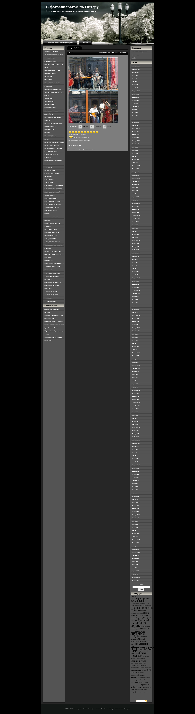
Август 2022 (135, 72)
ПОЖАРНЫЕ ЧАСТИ (51, 229)
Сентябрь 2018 (136, 218)
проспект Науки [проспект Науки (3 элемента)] (135, 684)
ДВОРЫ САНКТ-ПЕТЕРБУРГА (54, 89)
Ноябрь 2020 (135, 137)
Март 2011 (135, 499)
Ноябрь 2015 (135, 324)
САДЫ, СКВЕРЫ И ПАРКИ (52, 242)
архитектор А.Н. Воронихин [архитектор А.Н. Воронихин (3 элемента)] (138, 665)
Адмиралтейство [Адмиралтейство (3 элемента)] (144, 603)
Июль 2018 (135, 225)
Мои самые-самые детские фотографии (60, 43)
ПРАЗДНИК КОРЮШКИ (52, 232)
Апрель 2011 (135, 496)
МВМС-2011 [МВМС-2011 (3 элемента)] (134, 639)
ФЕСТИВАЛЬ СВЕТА (51, 291)
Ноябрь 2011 (135, 474)
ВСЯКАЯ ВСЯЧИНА (51, 73)
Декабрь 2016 (135, 284)
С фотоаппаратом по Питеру (72, 7)
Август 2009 (135, 558)
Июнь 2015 (135, 340)
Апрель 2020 (135, 159)
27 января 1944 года (50, 61)
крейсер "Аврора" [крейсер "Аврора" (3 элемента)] (145, 677)
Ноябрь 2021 (135, 100)
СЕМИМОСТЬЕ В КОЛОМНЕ (53, 251)
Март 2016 (135, 312)
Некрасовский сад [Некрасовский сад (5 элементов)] (139, 645)
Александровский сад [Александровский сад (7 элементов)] (142, 609)
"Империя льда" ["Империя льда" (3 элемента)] (135, 603)
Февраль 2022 (136, 91)
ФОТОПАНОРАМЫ (50, 301)
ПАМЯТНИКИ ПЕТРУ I (51, 198)
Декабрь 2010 (135, 508)
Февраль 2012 (136, 465)
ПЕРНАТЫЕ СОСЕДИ (51, 210)
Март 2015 (135, 349)
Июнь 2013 (135, 415)
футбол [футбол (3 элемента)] (146, 692)
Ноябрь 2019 (135, 175)
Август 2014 (135, 371)
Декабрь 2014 (135, 359)
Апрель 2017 (135, 271)
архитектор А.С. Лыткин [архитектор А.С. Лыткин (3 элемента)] (138, 667)
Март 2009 (135, 574)
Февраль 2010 (136, 539)
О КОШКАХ (48, 164)
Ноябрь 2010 (135, 511)
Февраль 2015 (136, 352)
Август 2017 (135, 259)
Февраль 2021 (136, 128)
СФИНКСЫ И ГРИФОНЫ (52, 267)
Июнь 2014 (135, 377)
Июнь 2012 (135, 452)
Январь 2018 (135, 243)
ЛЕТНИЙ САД (49, 114)
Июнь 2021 (135, 116)
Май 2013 (134, 418)
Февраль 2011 (136, 502)
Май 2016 (134, 306)
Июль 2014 (135, 374)
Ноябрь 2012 (135, 437)
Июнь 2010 (135, 527)
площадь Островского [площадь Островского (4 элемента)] (139, 682)
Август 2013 (135, 409)
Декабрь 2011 (135, 471)
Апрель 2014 (135, 384)
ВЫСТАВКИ (48, 76)
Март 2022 (135, 88)
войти (77, 149)
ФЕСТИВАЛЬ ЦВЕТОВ (51, 295)
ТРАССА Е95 (48, 270)
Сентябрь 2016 (136, 293)
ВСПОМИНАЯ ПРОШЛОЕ (52, 70)
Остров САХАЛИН (50, 170)
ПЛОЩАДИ (48, 226)
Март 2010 (135, 536)
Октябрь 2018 (136, 215)
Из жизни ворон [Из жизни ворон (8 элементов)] (140, 624)
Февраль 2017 (136, 278)
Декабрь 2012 (135, 433)
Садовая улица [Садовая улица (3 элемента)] (135, 653)
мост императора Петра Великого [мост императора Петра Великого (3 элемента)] (140, 680)
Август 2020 (135, 147)
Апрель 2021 (135, 122)
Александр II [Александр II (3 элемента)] (134, 605)
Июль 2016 (135, 299)
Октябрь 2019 (136, 178)
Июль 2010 (135, 524)
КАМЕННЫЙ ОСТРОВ (51, 111)
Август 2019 (135, 184)
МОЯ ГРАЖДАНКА (50, 136)
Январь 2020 (135, 169)
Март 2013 (135, 424)
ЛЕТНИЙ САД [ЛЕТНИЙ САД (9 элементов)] (138, 635)
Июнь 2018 (135, 228)
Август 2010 (135, 521)
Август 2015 (135, 334)
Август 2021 (135, 109)
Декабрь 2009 (135, 546)
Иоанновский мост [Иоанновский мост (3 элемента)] (144, 626)
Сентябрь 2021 (136, 106)
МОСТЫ (47, 133)
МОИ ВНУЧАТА (49, 129)
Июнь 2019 (135, 190)
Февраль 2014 (136, 390)
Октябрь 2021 (136, 103)
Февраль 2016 (136, 315)
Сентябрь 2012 (136, 443)
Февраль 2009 (136, 577)
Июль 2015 (135, 337)
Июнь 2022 (135, 78)
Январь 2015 (135, 356)
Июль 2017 (135, 262)
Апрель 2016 (135, 309)
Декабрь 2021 (135, 97)
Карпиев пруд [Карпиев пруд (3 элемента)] (134, 628)
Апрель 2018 (135, 234)
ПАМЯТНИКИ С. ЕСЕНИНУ (53, 201)
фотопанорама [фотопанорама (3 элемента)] (139, 692)
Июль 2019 (135, 187)
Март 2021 (135, 125)
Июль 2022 (135, 75)
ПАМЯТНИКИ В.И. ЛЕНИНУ (53, 189)
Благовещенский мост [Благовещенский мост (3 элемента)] (137, 613)
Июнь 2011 (135, 490)
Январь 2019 (135, 206)
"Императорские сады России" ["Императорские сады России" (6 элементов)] (140, 599)
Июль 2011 (135, 486)
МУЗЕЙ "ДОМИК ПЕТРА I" (53, 145)
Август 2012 (135, 446)
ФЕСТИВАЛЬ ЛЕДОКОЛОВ (53, 282)
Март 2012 (135, 462)
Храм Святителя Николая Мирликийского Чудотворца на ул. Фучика (54, 331)
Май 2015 (134, 343)
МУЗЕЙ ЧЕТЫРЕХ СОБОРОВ (53, 148)
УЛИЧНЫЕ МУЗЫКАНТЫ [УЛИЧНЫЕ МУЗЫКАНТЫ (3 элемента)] (138, 663)
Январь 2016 (135, 318)
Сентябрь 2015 (136, 331)
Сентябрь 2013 (136, 405)
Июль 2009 (135, 561)
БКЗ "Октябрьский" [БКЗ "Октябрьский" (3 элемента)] (140, 610)
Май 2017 (134, 268)
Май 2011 (134, 493)
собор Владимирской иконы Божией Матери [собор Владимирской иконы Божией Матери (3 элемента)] (141, 690)
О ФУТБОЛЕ (48, 167)
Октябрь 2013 (136, 402)
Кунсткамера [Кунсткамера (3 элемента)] (141, 631)
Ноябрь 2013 (135, 399)
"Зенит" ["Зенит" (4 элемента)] (134, 596)
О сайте (85, 43)
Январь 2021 (135, 131)
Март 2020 (135, 162)
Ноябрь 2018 (135, 212)
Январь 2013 (135, 430)
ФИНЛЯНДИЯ (49, 298)
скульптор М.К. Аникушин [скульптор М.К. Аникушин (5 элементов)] (140, 685)
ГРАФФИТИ (48, 80)
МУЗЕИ (47, 139)
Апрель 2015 (135, 346)
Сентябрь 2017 (136, 256)
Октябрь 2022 (136, 66)
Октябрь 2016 (136, 290)
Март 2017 (135, 275)
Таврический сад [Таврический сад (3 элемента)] (140, 658)
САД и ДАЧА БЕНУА (50, 238)
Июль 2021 (135, 112)
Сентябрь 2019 (136, 181)
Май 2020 (134, 156)
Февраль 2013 (136, 427)
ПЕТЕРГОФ (48, 214)
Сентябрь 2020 (136, 144)
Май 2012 (134, 455)
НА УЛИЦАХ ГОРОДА (51, 151)
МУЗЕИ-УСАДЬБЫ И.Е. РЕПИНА (54, 142)
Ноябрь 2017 (135, 250)
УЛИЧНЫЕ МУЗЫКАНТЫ (52, 273)
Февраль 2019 (136, 203)
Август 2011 (135, 483)
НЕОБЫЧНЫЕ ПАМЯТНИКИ (53, 161)
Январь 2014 (135, 393)
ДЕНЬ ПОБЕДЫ (49, 101)
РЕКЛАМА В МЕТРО (51, 235)
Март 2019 (135, 200)
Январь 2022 (135, 94)
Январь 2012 (135, 468)
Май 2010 (134, 530)
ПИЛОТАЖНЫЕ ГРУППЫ (52, 223)
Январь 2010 (135, 543)
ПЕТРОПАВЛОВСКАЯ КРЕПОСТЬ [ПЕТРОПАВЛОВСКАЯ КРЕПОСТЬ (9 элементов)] (149, 650)
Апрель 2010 (135, 533)
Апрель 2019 (135, 197)
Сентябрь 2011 (136, 480)
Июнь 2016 (135, 303)
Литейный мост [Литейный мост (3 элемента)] (142, 636)
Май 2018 (134, 231)
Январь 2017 (135, 281)
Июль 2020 (135, 150)
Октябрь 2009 (136, 552)
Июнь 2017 (135, 265)
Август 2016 (135, 296)
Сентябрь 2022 (136, 69)
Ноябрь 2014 (135, 362)
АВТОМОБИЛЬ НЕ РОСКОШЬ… (54, 64)
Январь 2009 (135, 580)
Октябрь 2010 (136, 515)
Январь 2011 (135, 505)
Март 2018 (135, 237)
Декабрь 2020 (135, 134)
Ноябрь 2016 (135, 287)
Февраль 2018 (136, 240)
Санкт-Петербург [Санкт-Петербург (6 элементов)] (139, 654)
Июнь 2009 (135, 564)
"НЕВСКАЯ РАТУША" (51, 51)
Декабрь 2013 (135, 396)
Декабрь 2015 (135, 321)
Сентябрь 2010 (136, 518)
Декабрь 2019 (135, 172)
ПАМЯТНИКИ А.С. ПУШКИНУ (54, 186)
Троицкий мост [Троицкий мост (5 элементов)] (138, 661)
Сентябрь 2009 (136, 555)
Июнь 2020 (135, 153)
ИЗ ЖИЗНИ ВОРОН (50, 108)
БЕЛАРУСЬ (48, 67)
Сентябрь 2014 (136, 368)
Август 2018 (135, 222)
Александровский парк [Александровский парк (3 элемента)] (144, 605)
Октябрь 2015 (136, 328)
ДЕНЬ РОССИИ (49, 104)
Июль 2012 (135, 449)
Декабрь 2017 (135, 246)
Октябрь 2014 (136, 365)
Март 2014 (135, 387)
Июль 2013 (135, 412)
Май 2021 (134, 119)
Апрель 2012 (135, 458)
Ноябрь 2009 (135, 549)
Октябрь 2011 (136, 477)
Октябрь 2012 (136, 440)
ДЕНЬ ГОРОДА (49, 98)
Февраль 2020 (136, 165)
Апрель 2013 (135, 421)
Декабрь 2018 (135, 209)
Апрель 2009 (135, 571)
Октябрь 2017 (136, 253)
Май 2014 (134, 380)
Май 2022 (134, 81)
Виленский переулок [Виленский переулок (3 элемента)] (136, 618)
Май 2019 (134, 193)
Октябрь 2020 (136, 141)
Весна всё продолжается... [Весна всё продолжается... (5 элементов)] (140, 614)
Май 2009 (134, 568)
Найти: (141, 584)
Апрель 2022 (135, 84)
